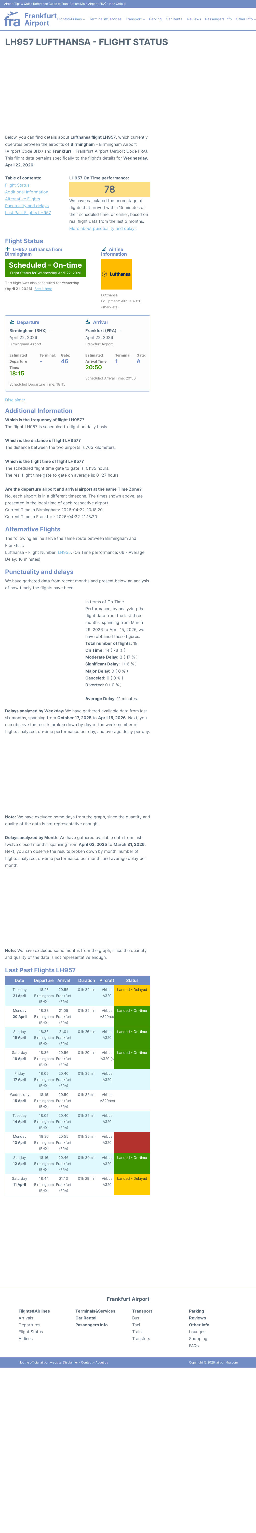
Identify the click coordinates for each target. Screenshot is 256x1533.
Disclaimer (70, 1362)
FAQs (194, 1345)
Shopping (198, 1338)
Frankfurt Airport (40, 19)
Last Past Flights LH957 (28, 212)
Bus (135, 1317)
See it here (43, 288)
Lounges (197, 1331)
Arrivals (26, 1317)
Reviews (194, 19)
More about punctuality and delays (103, 228)
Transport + (135, 19)
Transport (142, 1311)
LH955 (64, 552)
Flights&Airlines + (71, 19)
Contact (86, 1362)
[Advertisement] (128, 93)
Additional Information (26, 191)
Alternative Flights (22, 198)
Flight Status (17, 185)
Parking (155, 19)
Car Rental (174, 19)
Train (137, 1331)
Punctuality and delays (27, 205)
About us (102, 1362)
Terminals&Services (105, 19)
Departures (29, 1324)
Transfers (141, 1338)
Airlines (26, 1338)
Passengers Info (218, 19)
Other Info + (246, 19)
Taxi (136, 1324)
